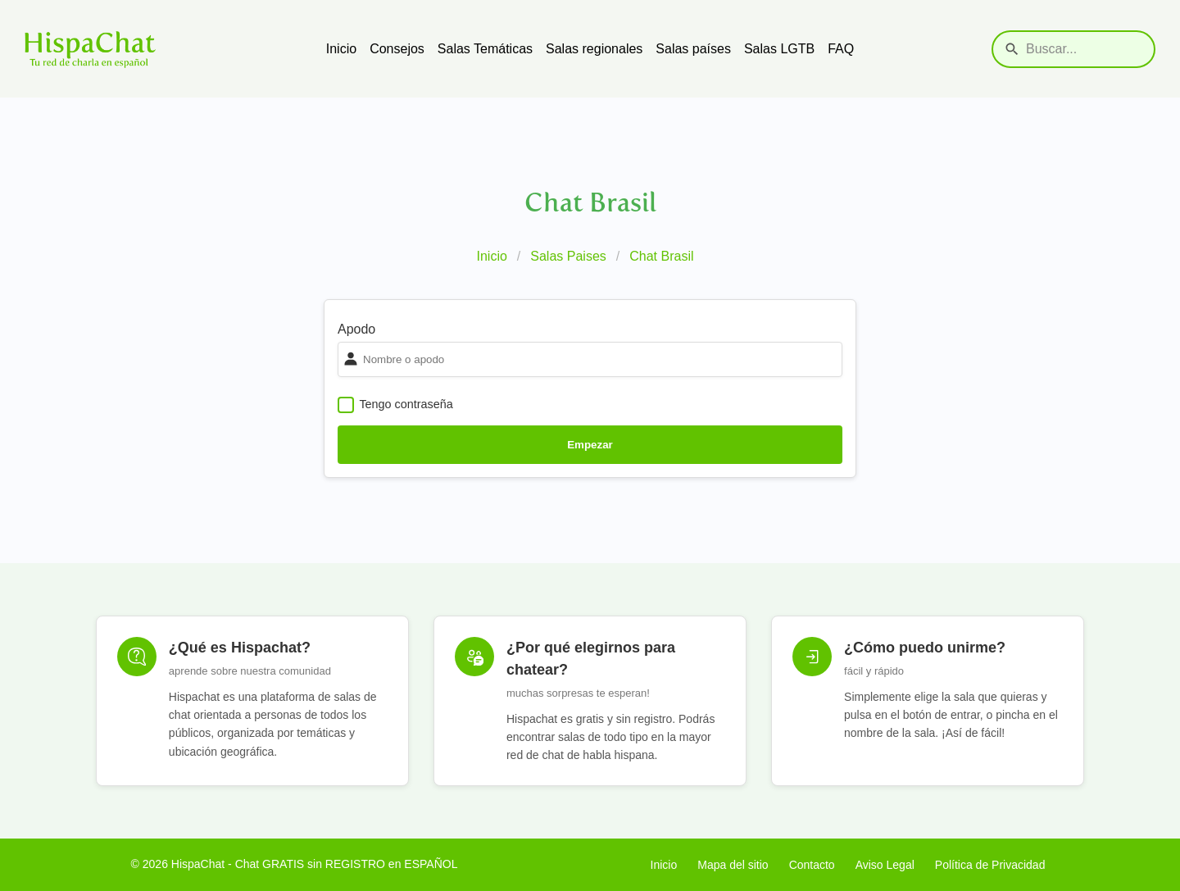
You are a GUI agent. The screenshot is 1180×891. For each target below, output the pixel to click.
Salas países (693, 49)
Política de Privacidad (990, 864)
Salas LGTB (779, 49)
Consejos (397, 49)
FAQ (841, 49)
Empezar (590, 445)
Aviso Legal (885, 864)
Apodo (356, 329)
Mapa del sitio (732, 864)
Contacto (812, 864)
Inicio (341, 49)
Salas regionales (594, 49)
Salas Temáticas (485, 49)
